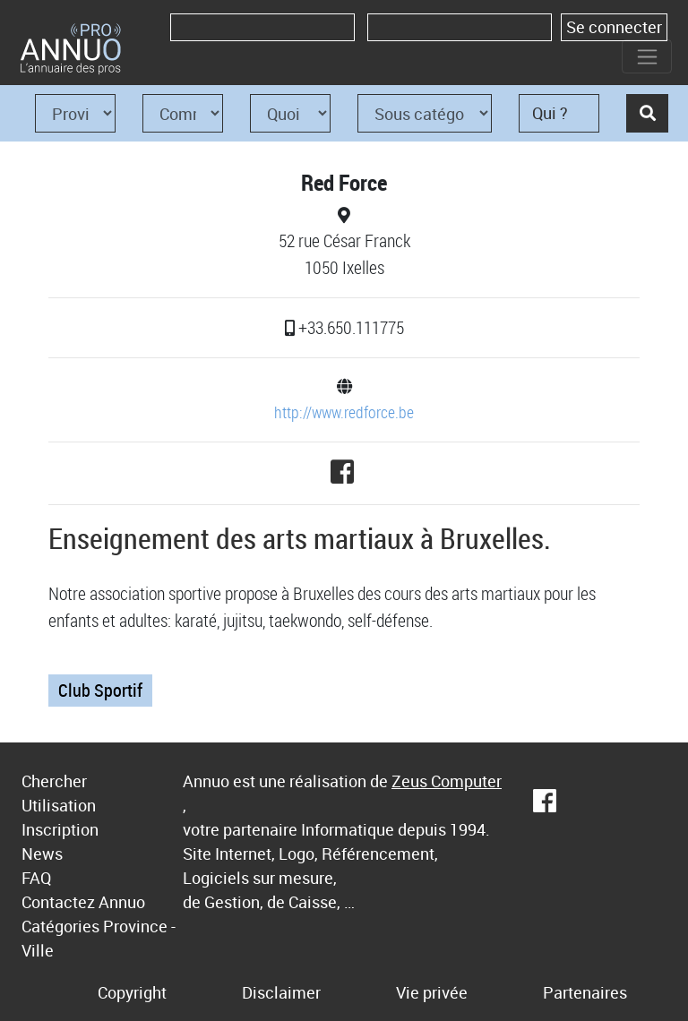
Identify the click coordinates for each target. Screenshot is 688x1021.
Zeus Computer (446, 781)
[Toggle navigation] (647, 56)
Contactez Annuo (83, 902)
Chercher (54, 781)
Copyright (132, 992)
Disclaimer (281, 992)
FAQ (36, 877)
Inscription (60, 829)
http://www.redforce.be (344, 412)
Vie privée (432, 992)
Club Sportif (100, 690)
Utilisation (59, 805)
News (42, 853)
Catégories (60, 926)
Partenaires (585, 992)
